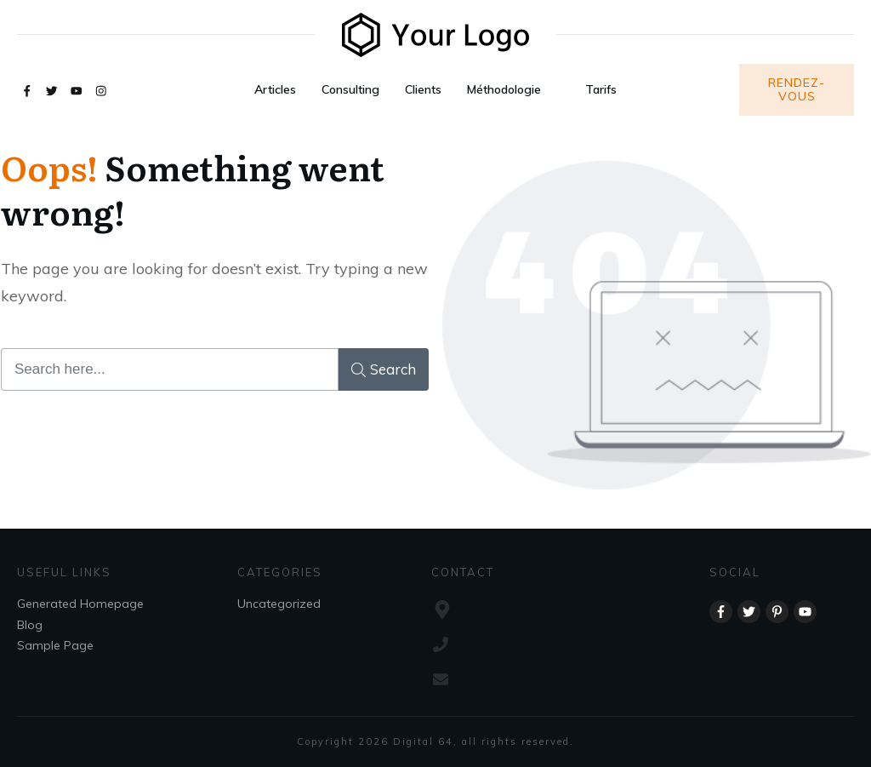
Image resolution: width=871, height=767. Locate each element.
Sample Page (55, 645)
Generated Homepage (80, 603)
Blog (30, 624)
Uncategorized (279, 603)
